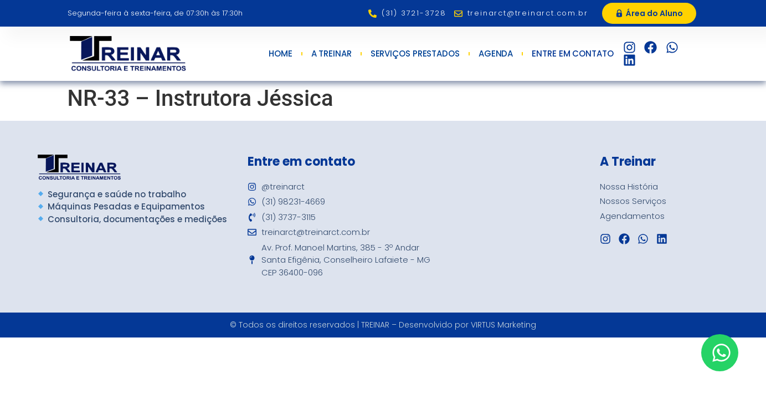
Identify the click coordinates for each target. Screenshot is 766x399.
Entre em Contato (575, 54)
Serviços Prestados (415, 54)
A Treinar (331, 54)
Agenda (496, 54)
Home (280, 54)
